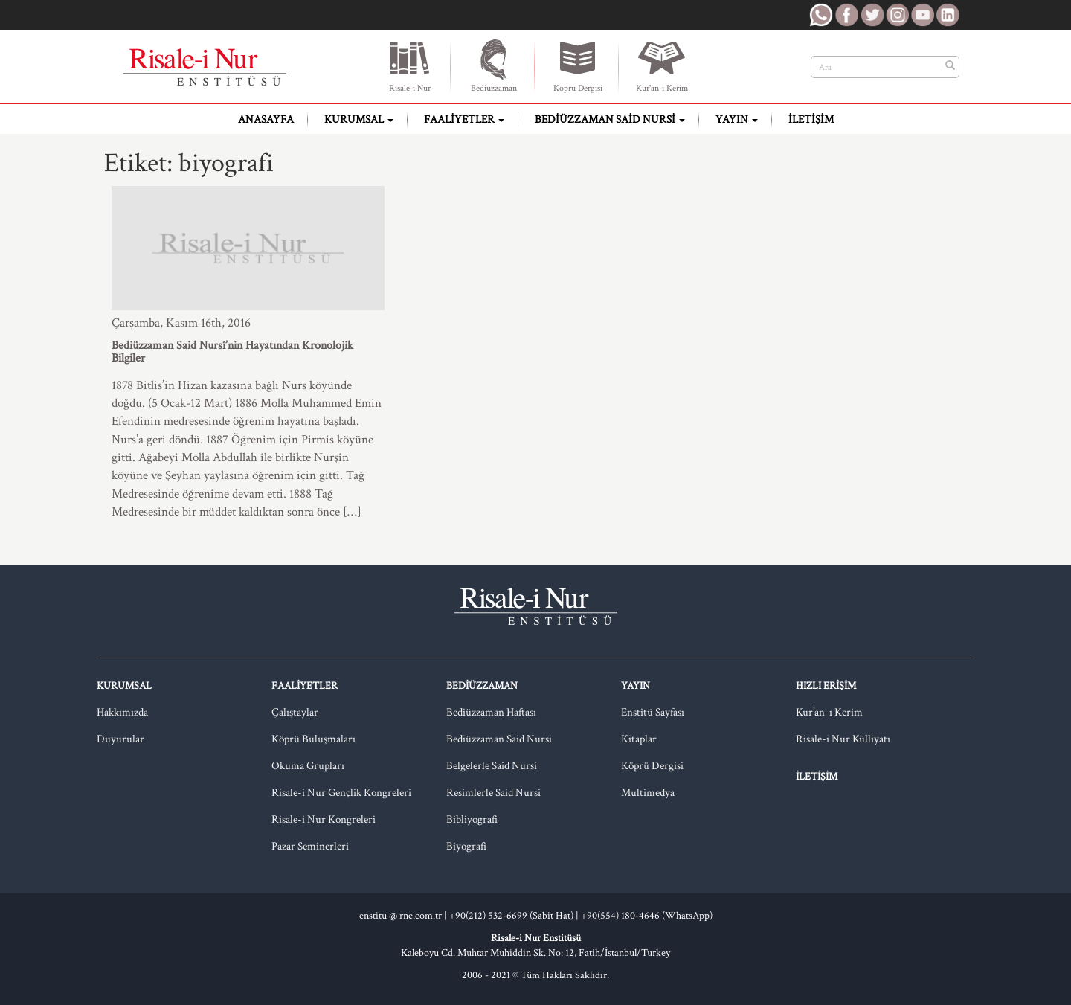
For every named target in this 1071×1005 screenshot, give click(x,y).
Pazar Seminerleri (310, 846)
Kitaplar (639, 739)
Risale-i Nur (410, 65)
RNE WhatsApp (821, 15)
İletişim (811, 119)
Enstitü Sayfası (652, 712)
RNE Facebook (846, 15)
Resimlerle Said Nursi (493, 793)
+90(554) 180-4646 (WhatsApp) (647, 915)
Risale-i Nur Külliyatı (843, 739)
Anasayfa (266, 119)
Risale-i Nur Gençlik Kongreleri (341, 793)
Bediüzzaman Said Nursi (610, 119)
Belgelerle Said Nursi (491, 766)
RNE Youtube (922, 15)
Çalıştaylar (294, 712)
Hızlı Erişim (826, 686)
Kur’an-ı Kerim (829, 712)
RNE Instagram (897, 15)
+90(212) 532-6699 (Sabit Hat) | (515, 915)
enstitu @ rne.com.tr (400, 915)
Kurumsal (358, 119)
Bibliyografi (472, 819)
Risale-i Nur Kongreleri (323, 819)
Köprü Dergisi (578, 65)
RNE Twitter (872, 15)
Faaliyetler (464, 119)
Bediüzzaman (494, 65)
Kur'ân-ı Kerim (662, 65)
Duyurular (120, 739)
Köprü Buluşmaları (313, 739)
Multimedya (648, 793)
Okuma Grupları (307, 766)
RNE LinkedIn (947, 15)
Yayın (736, 119)
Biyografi (466, 846)
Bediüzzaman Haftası (491, 712)
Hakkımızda (122, 712)
